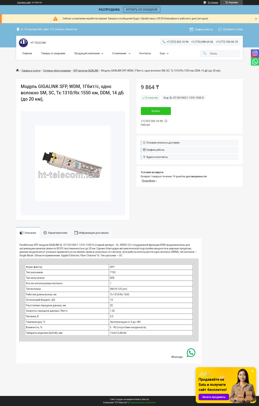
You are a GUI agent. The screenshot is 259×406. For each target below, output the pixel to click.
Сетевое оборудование (57, 70)
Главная (27, 53)
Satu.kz (145, 399)
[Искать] (204, 53)
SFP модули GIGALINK (85, 70)
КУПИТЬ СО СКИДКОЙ (141, 9)
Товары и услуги (30, 70)
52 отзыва (213, 2)
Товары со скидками (53, 53)
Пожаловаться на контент (142, 402)
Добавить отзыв (233, 29)
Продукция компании (87, 53)
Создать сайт (24, 2)
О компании (119, 53)
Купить (156, 111)
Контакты (145, 53)
